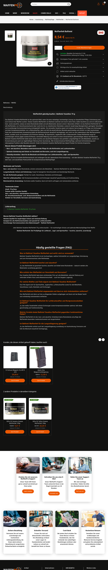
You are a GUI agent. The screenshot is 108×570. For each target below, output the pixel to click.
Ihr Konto (70, 568)
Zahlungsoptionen (64, 63)
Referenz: (6, 103)
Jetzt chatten (28, 491)
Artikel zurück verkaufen (65, 71)
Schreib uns (54, 493)
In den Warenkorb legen (84, 47)
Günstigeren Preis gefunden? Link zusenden (72, 59)
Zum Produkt (15, 380)
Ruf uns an (80, 491)
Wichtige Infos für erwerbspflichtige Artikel (71, 67)
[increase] (61, 47)
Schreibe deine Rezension (65, 81)
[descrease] (61, 49)
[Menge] (57, 48)
